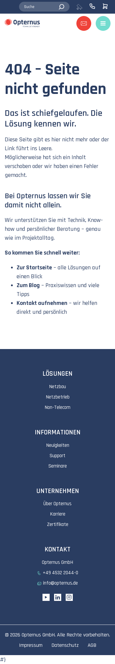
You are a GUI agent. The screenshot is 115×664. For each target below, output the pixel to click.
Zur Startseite (34, 267)
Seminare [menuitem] (57, 466)
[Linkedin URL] (57, 597)
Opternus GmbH (38, 634)
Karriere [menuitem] (57, 514)
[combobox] (44, 7)
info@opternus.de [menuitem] (60, 583)
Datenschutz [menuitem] (65, 645)
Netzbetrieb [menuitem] (58, 397)
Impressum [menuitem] (30, 645)
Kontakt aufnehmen (42, 303)
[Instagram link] (69, 597)
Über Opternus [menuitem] (57, 503)
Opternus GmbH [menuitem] (57, 562)
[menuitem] (82, 7)
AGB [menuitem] (92, 645)
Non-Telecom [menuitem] (57, 407)
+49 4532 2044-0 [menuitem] (60, 572)
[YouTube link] (46, 597)
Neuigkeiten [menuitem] (57, 445)
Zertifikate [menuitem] (57, 524)
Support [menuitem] (57, 455)
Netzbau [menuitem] (57, 386)
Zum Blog (28, 285)
